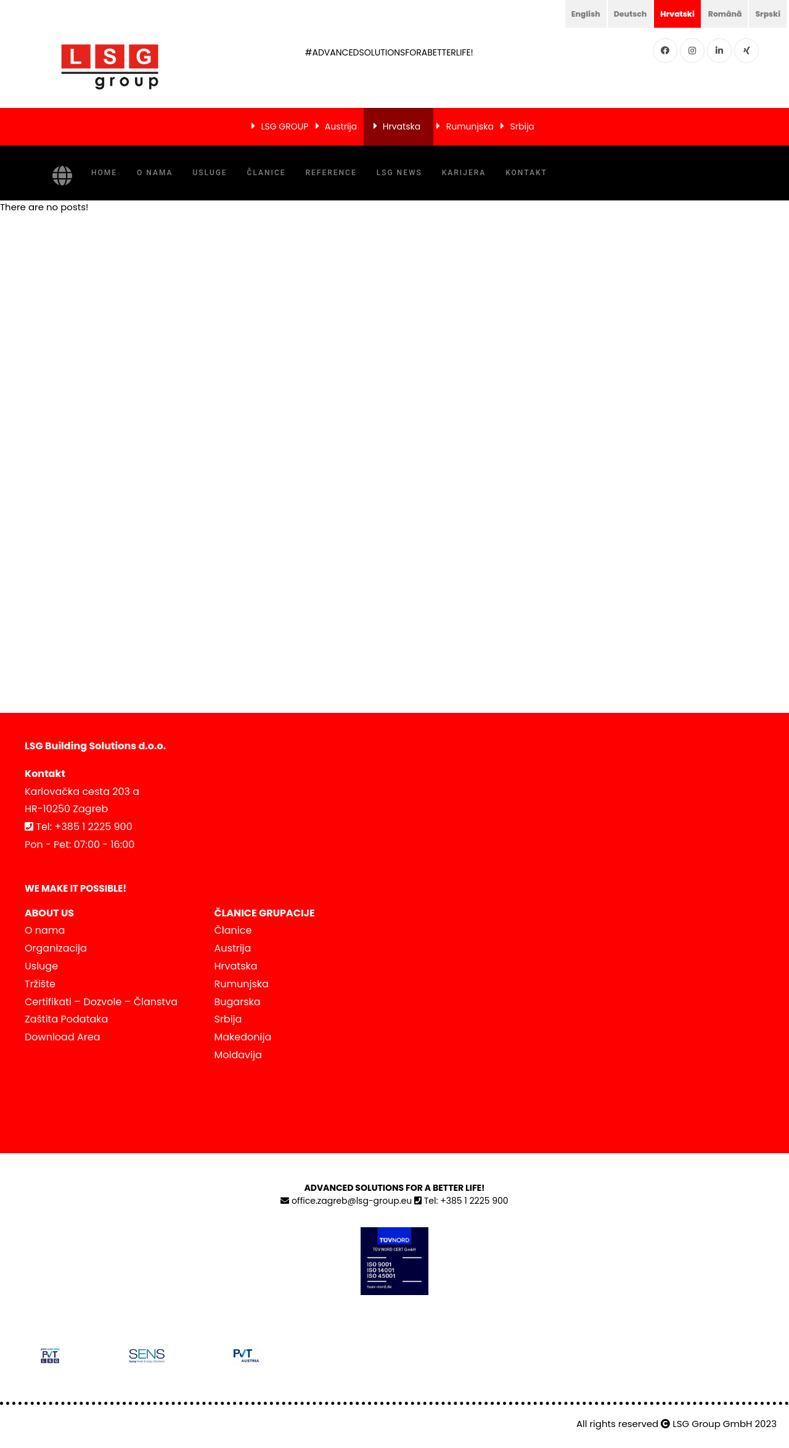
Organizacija (56, 948)
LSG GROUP (284, 126)
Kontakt (526, 172)
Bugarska (238, 1002)
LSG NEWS (399, 172)
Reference (331, 172)
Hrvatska (401, 126)
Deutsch (616, 13)
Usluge (209, 172)
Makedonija (243, 1037)
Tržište (40, 984)
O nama (155, 172)
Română (719, 13)
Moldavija (238, 1055)
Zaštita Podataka (66, 1019)
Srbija (522, 126)
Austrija (341, 126)
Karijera (464, 172)
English (568, 13)
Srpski (766, 13)
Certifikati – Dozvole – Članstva (101, 1002)
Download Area (62, 1037)
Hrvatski (667, 13)
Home (104, 172)
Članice (266, 172)
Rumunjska (470, 126)
